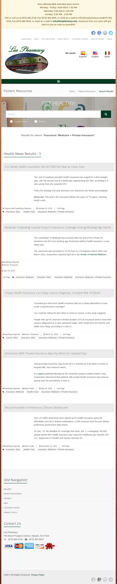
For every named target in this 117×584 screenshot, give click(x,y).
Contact (8, 498)
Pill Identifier (48, 39)
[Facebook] (93, 33)
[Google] (99, 33)
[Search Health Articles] (53, 114)
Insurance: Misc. (13, 212)
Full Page (61, 208)
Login (109, 39)
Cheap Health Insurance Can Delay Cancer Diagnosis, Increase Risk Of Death (52, 293)
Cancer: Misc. (12, 338)
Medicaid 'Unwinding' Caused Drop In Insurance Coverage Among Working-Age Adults (58, 227)
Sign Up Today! (97, 39)
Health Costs (29, 212)
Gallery (7, 489)
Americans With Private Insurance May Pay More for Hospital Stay (46, 353)
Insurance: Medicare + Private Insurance (56, 212)
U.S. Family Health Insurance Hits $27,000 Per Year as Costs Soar (45, 166)
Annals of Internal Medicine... (94, 254)
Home (72, 91)
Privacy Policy (11, 512)
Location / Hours (80, 39)
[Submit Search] (106, 114)
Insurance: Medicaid (63, 277)
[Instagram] (105, 33)
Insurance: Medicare (25, 277)
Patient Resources (87, 91)
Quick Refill (63, 39)
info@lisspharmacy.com (65, 21)
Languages (26, 39)
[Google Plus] (99, 579)
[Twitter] (111, 33)
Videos (40, 121)
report (41, 374)
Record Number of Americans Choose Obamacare (36, 407)
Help (36, 39)
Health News (18, 121)
